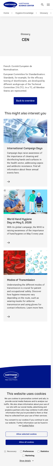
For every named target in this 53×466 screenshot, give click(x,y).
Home (6, 13)
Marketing (29, 456)
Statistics (44, 451)
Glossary (44, 13)
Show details (25, 461)
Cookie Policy (28, 426)
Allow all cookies (26, 442)
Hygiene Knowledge (24, 13)
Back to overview (25, 100)
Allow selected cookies (26, 434)
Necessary (11, 451)
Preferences (28, 451)
